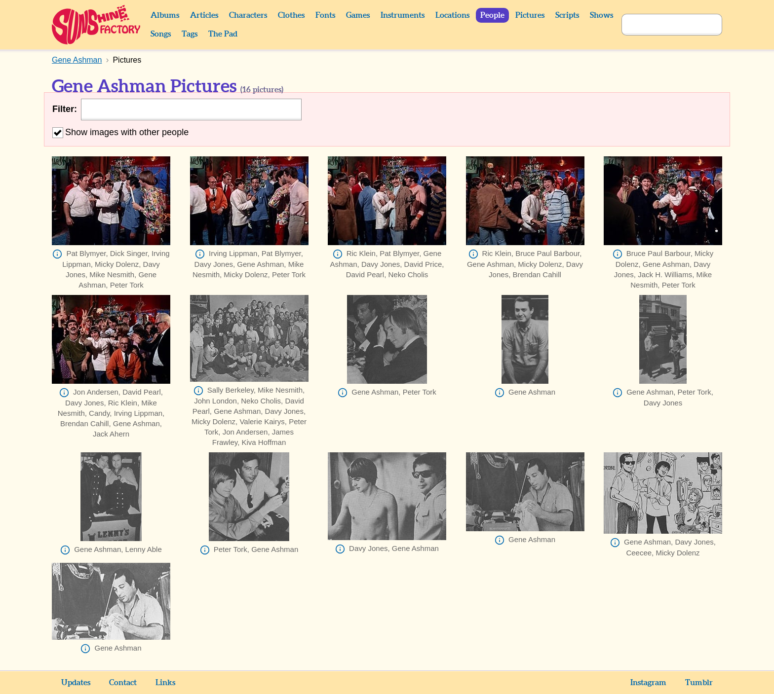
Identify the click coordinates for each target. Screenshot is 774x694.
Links (165, 683)
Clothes (291, 15)
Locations (452, 15)
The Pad (222, 34)
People (492, 15)
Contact (123, 683)
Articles (204, 15)
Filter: (64, 109)
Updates (75, 683)
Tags (189, 34)
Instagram (648, 683)
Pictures (529, 15)
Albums (165, 15)
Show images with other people (120, 132)
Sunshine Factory (96, 24)
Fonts (325, 15)
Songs (161, 34)
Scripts (567, 15)
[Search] (660, 25)
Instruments (403, 15)
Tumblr (699, 683)
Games (358, 15)
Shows (601, 15)
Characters (248, 15)
